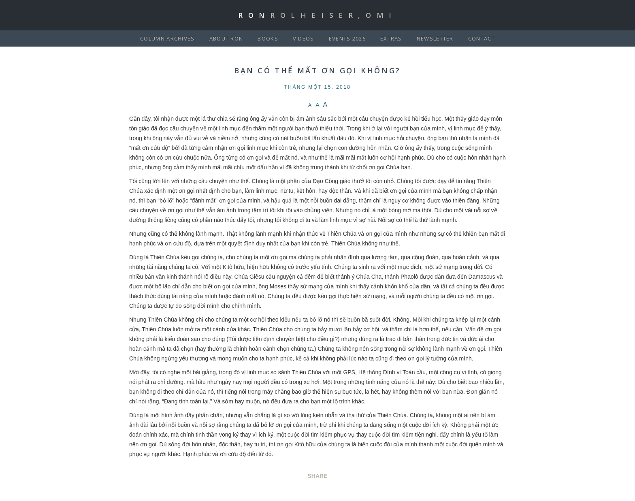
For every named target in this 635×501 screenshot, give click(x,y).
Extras (391, 38)
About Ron (226, 38)
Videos (303, 38)
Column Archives (167, 38)
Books (268, 38)
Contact (481, 38)
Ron (317, 15)
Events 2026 (347, 38)
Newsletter (435, 38)
